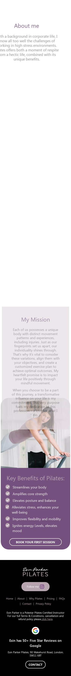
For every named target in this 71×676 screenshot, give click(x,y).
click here (46, 619)
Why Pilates (35, 598)
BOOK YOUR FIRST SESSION (35, 251)
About (21, 598)
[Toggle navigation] (64, 8)
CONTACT (35, 664)
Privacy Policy (43, 603)
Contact (26, 603)
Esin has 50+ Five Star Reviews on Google (35, 643)
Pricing (51, 598)
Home (9, 598)
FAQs (62, 598)
